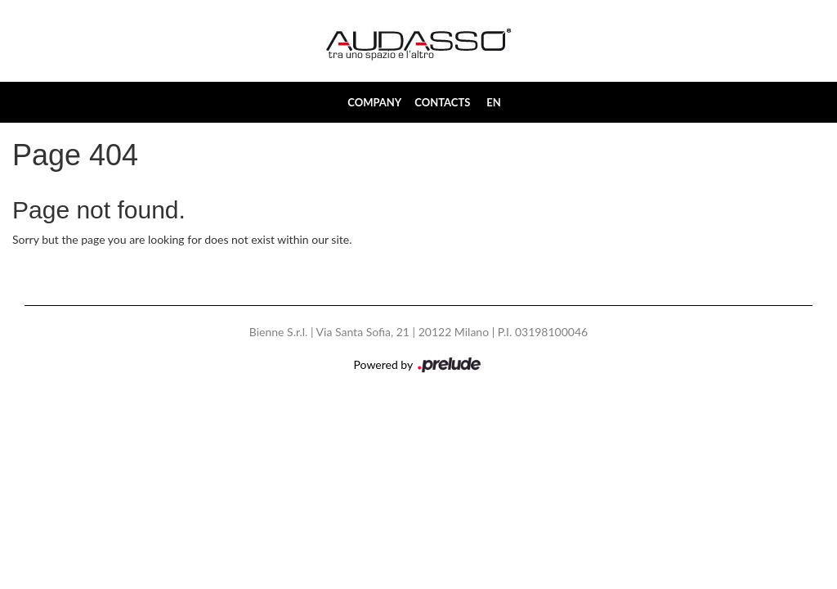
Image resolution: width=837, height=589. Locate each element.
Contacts (442, 102)
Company (374, 102)
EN (493, 102)
